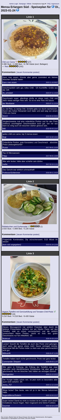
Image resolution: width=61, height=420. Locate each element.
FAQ (49, 4)
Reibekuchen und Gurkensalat (14, 227)
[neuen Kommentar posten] (28, 72)
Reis (6, 66)
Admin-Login (14, 4)
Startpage (22, 4)
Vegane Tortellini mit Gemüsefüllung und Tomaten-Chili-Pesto (27, 312)
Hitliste (29, 4)
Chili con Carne (8, 62)
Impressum (55, 4)
